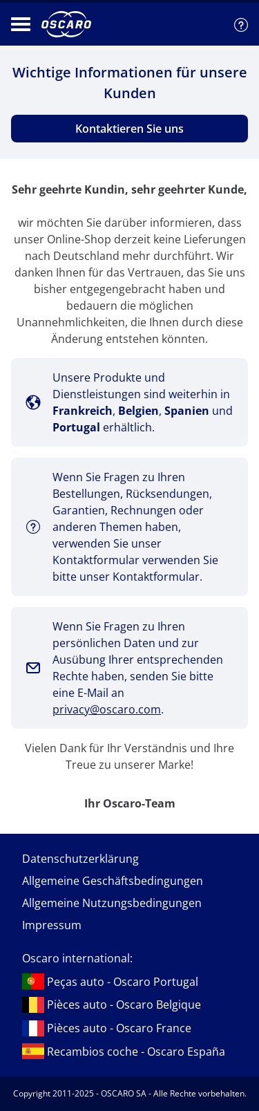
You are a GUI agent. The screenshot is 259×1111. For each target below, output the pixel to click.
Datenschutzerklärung (80, 858)
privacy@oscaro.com (106, 709)
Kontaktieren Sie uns (129, 128)
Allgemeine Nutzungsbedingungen (112, 903)
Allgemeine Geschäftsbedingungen (112, 880)
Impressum (51, 925)
